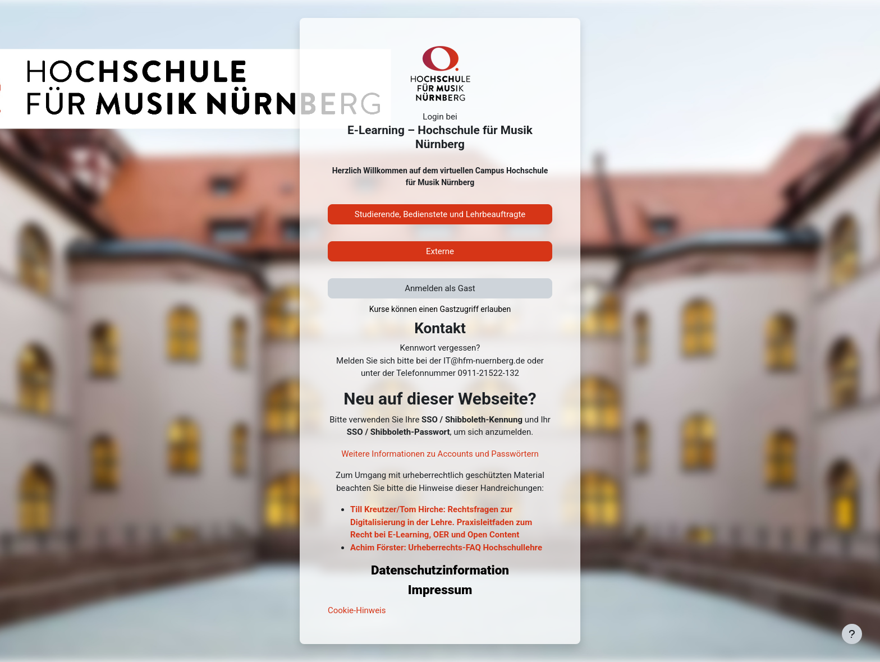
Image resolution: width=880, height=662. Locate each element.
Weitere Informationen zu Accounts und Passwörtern (440, 454)
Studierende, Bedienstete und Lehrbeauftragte (440, 214)
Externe (440, 251)
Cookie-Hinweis (357, 610)
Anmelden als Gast (440, 288)
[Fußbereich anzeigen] (852, 634)
